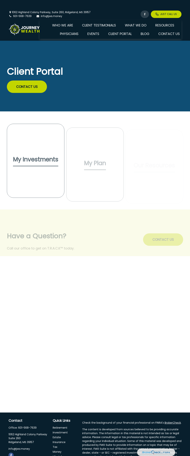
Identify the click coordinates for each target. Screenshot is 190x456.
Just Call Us (166, 4)
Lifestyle (58, 446)
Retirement (60, 417)
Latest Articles (62, 451)
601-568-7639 (20, 5)
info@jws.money (49, 5)
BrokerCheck (173, 412)
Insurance (59, 431)
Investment (60, 422)
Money (57, 441)
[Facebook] (145, 3)
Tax (55, 436)
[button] (62, 14)
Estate (57, 427)
